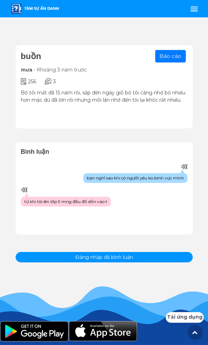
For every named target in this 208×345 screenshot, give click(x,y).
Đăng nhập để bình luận (104, 257)
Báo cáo (170, 56)
